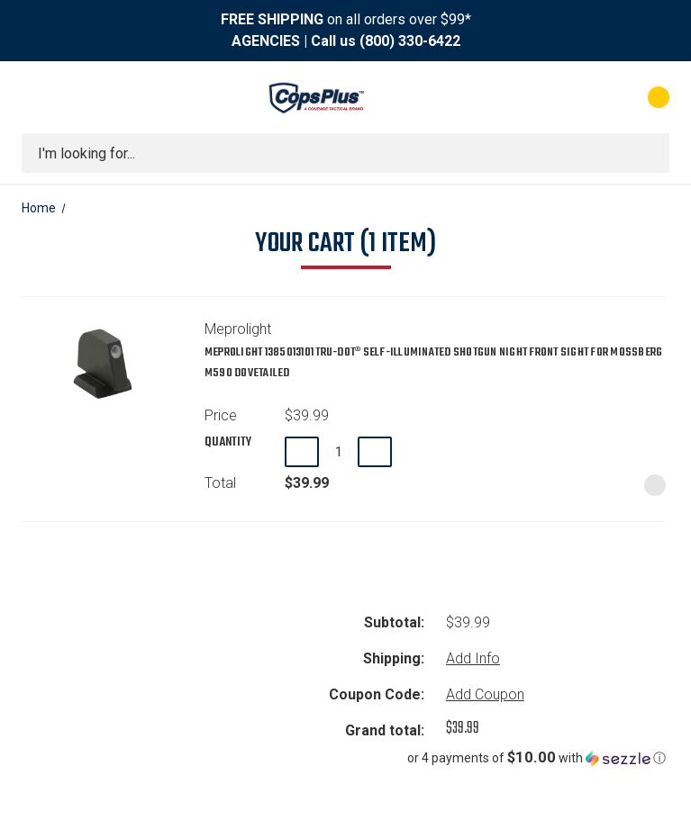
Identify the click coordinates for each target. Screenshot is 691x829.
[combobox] (345, 153)
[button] (424, 758)
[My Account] (579, 97)
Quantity (228, 442)
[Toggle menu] (38, 97)
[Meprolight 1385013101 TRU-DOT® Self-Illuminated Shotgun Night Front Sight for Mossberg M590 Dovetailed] (338, 452)
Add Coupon (485, 694)
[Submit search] (649, 153)
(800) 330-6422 (409, 41)
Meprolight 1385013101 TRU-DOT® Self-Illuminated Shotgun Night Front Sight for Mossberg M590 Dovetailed (434, 363)
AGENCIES (266, 41)
